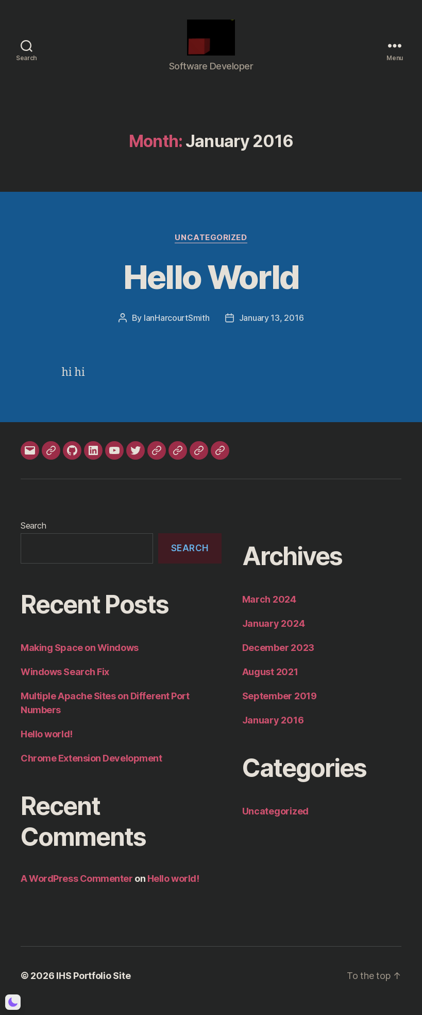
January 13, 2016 (271, 328)
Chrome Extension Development (91, 768)
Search (33, 536)
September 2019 (279, 706)
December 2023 (278, 657)
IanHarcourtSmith (177, 328)
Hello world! (47, 744)
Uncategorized (211, 247)
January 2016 (273, 730)
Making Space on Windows (80, 657)
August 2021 (270, 682)
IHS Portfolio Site (93, 986)
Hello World (211, 287)
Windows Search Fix (65, 682)
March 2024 (269, 609)
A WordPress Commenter (77, 888)
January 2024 (273, 633)
